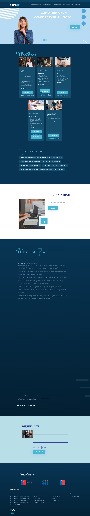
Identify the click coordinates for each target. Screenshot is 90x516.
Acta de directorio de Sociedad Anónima (54, 165)
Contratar (27, 92)
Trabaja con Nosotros (39, 515)
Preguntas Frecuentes (68, 4)
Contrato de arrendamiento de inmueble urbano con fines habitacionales (40, 157)
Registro (54, 511)
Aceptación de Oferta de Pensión (29, 165)
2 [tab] (46, 40)
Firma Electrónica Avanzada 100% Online (19, 509)
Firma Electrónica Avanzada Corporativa (19, 511)
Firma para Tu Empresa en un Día (18, 513)
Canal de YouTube (45, 410)
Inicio (35, 509)
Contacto (77, 4)
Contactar (36, 136)
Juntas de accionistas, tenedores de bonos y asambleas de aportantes (39, 161)
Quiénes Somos (57, 4)
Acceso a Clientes (56, 509)
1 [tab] (44, 40)
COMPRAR (52, 208)
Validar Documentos (56, 513)
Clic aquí (74, 27)
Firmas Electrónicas (47, 4)
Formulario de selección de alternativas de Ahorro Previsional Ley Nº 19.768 (41, 169)
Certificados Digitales (36, 4)
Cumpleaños (36, 457)
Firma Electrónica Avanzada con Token (19, 515)
